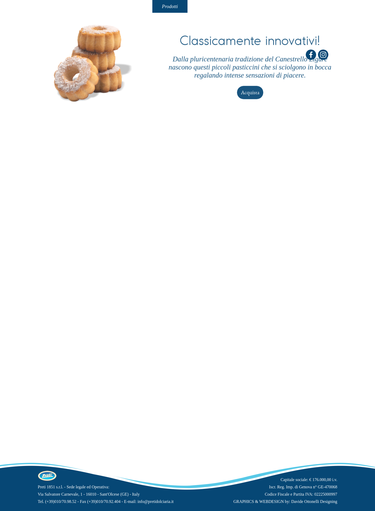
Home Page (64, 6)
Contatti (205, 6)
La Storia (100, 6)
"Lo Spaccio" (240, 6)
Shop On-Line (275, 6)
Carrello (310, 6)
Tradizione (134, 6)
